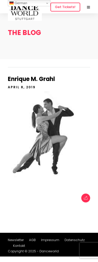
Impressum (50, 240)
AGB (32, 240)
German (18, 3)
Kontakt (19, 245)
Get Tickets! (65, 6)
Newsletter (16, 240)
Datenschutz (75, 240)
